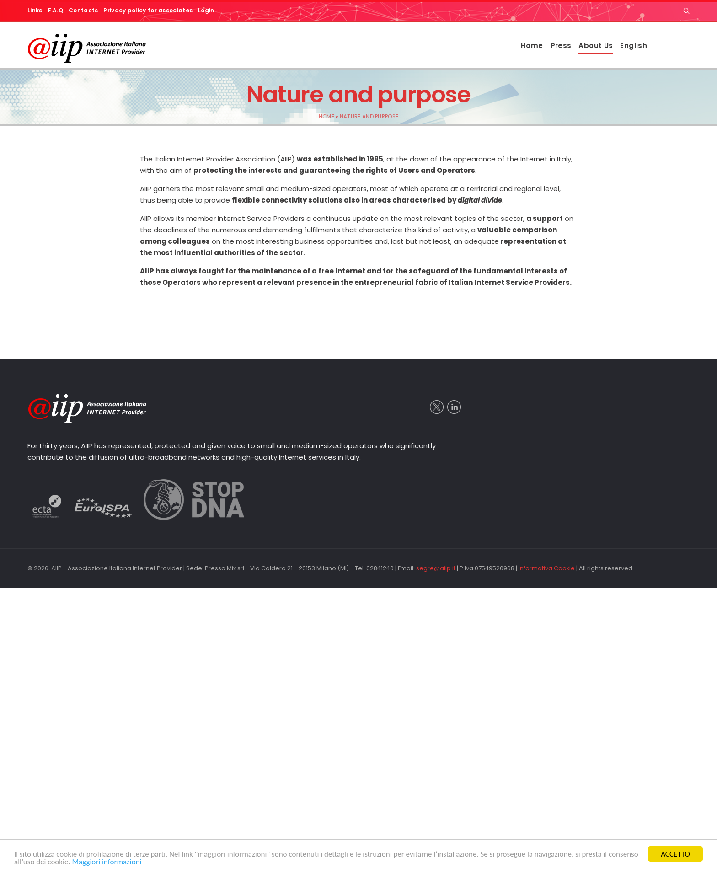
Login (206, 10)
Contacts (83, 10)
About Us (595, 45)
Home (532, 45)
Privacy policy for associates (148, 10)
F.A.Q (56, 10)
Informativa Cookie (547, 568)
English (633, 45)
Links (35, 10)
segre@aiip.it (435, 568)
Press (561, 45)
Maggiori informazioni (107, 862)
